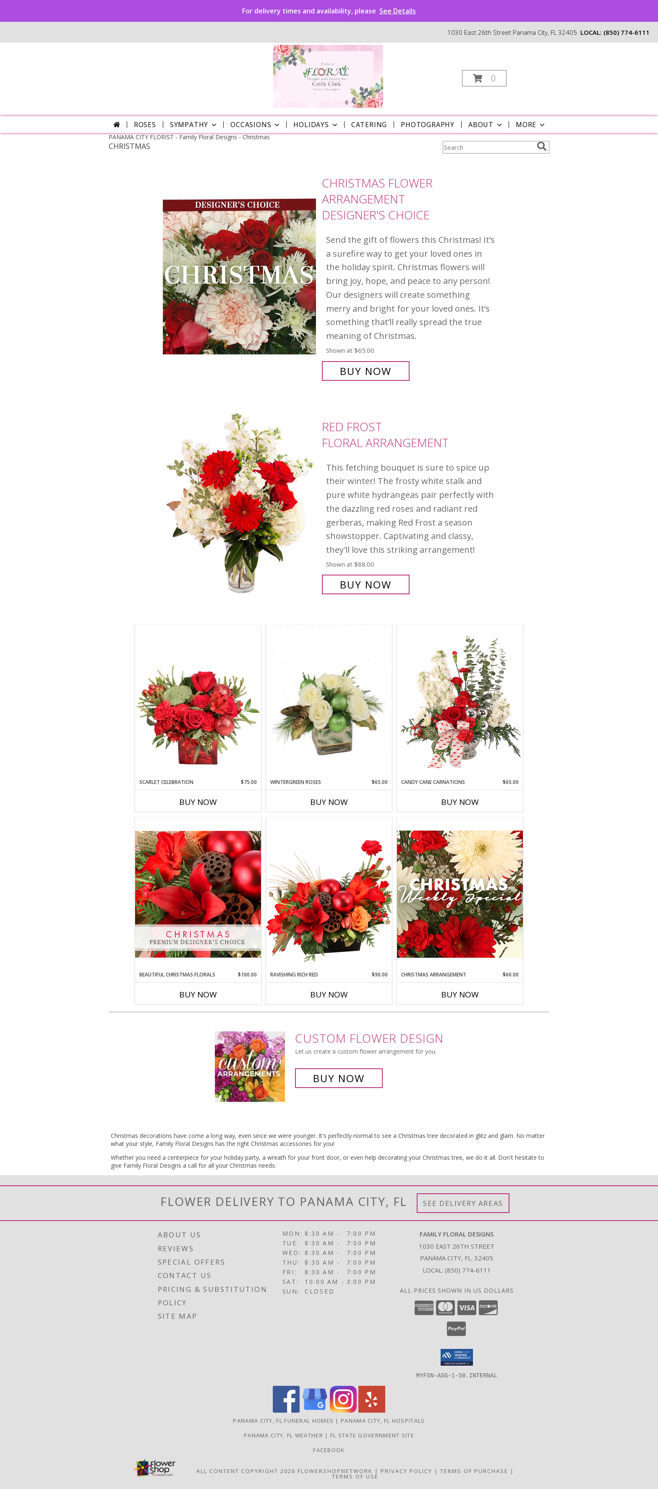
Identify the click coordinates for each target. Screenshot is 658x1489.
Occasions (255, 124)
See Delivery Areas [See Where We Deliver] (463, 1203)
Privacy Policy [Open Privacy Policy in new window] (406, 1470)
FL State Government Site (372, 1435)
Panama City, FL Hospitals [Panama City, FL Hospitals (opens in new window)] (383, 1420)
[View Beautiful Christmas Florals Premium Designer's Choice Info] (198, 894)
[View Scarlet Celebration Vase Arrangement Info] (198, 701)
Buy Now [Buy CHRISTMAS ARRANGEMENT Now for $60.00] (460, 994)
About (486, 124)
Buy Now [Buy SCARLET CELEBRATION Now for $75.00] (198, 802)
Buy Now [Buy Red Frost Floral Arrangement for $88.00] (366, 584)
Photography (427, 124)
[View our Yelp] (371, 1410)
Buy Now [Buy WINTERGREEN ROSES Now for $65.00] (329, 802)
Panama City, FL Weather (283, 1435)
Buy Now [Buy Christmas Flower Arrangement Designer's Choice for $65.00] (366, 371)
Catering (369, 124)
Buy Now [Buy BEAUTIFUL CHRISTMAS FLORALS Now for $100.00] (198, 994)
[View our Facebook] (286, 1410)
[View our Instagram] (343, 1410)
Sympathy (194, 124)
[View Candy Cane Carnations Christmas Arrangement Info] (460, 701)
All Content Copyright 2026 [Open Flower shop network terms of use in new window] (245, 1470)
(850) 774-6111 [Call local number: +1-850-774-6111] (626, 32)
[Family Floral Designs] (328, 76)
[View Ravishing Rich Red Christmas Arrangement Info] (329, 894)
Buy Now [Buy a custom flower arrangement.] (339, 1078)
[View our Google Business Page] (314, 1410)
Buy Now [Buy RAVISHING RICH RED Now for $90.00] (329, 994)
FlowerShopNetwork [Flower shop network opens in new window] (335, 1470)
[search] (542, 146)
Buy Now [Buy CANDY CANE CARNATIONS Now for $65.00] (460, 802)
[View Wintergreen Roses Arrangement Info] (329, 701)
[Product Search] (488, 147)
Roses (145, 124)
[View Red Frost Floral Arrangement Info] (240, 506)
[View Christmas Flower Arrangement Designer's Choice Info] (240, 277)
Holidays (316, 124)
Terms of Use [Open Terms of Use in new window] (355, 1476)
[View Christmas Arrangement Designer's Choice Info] (460, 894)
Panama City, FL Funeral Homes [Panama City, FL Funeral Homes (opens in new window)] (283, 1420)
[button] (484, 78)
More (531, 124)
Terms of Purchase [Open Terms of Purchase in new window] (474, 1470)
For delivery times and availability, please (329, 11)
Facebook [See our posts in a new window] (329, 1449)
